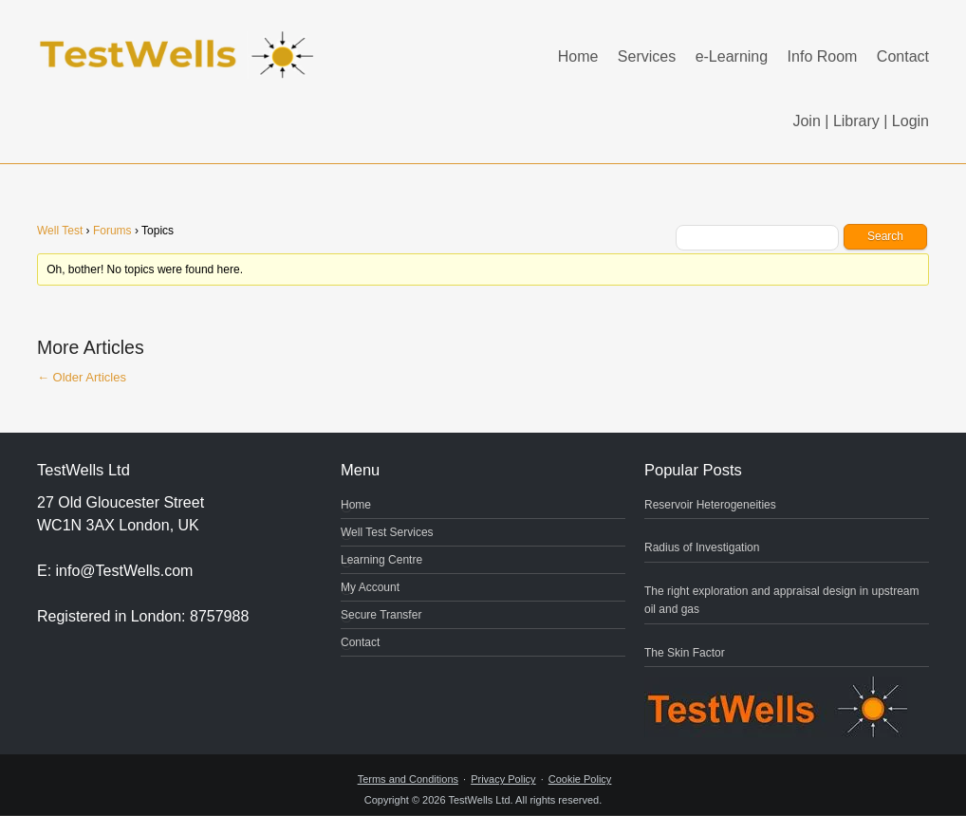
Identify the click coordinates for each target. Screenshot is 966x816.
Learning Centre (381, 559)
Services (647, 56)
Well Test (60, 230)
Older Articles (81, 377)
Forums (112, 230)
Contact (903, 56)
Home (578, 56)
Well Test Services (387, 532)
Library (856, 121)
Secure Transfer (381, 614)
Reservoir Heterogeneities (710, 504)
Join (806, 121)
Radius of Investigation (701, 547)
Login (910, 121)
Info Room (823, 56)
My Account (370, 587)
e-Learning (732, 56)
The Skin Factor (684, 652)
